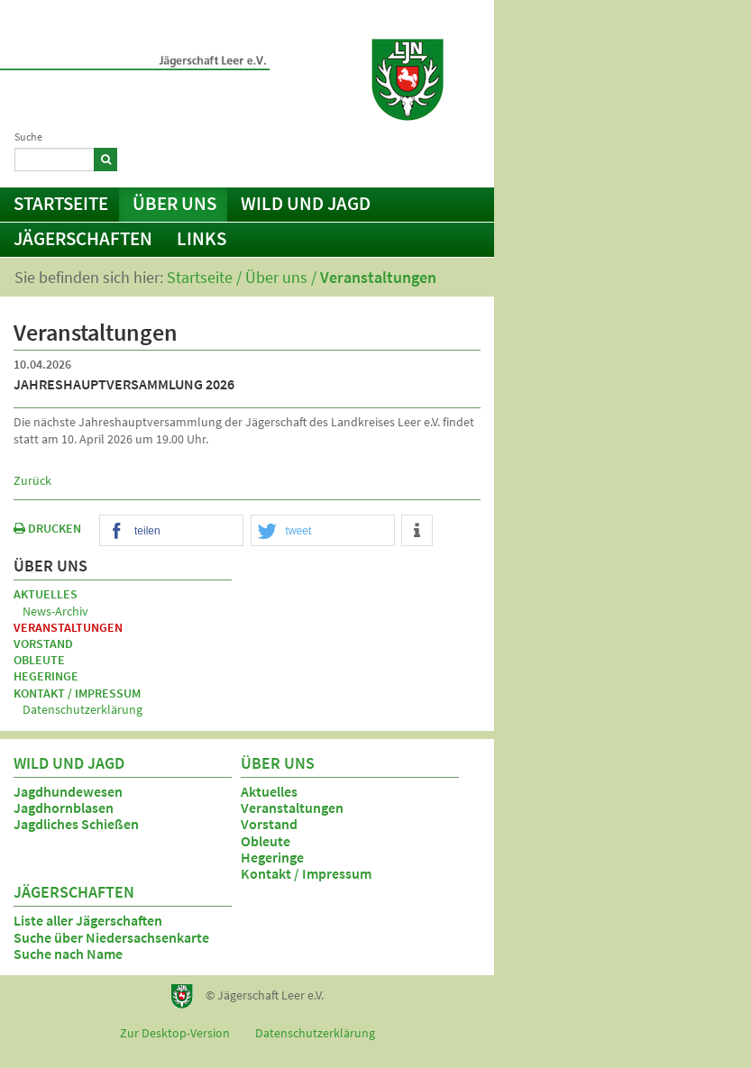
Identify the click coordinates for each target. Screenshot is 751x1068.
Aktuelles (46, 594)
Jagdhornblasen (64, 807)
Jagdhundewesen (68, 791)
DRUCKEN (47, 528)
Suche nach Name (68, 953)
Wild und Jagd (306, 203)
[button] (171, 531)
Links (201, 238)
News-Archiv (55, 611)
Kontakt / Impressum (407, 157)
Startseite (61, 203)
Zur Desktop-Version (175, 1033)
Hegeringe (46, 676)
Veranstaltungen (378, 277)
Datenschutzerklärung (82, 709)
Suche (28, 136)
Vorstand (43, 643)
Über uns (174, 203)
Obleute (39, 660)
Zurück (32, 480)
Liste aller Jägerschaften (88, 920)
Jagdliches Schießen (76, 824)
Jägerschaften (83, 238)
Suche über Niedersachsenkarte (111, 937)
